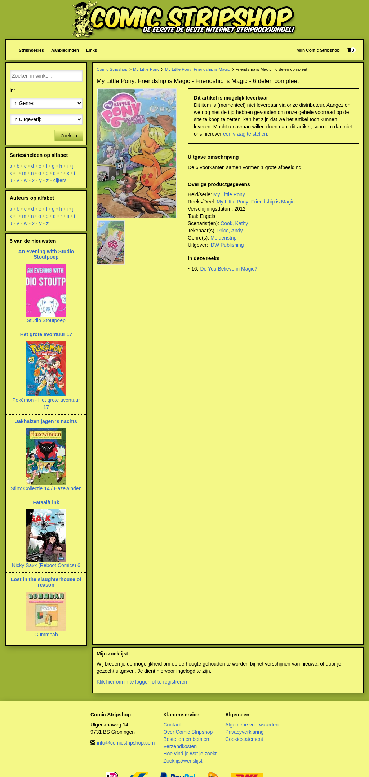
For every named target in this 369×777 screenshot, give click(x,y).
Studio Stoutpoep (46, 320)
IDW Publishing (226, 245)
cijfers (60, 180)
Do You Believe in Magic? (228, 269)
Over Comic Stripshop (188, 732)
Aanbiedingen (65, 50)
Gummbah (46, 634)
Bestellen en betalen (186, 739)
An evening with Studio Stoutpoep (46, 254)
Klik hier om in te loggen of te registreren (142, 682)
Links (91, 50)
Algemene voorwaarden (252, 725)
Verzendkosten (180, 746)
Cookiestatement (244, 739)
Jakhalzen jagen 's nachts (46, 421)
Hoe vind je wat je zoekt (190, 753)
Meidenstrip (223, 238)
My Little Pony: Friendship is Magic (197, 69)
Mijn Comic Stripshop (318, 50)
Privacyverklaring (244, 732)
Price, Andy (230, 230)
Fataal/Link (46, 502)
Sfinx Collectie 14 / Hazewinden (46, 488)
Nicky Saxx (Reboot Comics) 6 (46, 565)
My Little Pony (146, 69)
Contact (172, 725)
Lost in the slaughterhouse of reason (46, 582)
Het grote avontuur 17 (46, 334)
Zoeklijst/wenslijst (182, 761)
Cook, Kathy (234, 223)
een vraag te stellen (245, 134)
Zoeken (68, 136)
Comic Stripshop (112, 69)
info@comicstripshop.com (126, 743)
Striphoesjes (31, 50)
